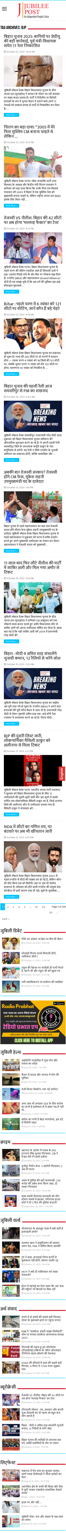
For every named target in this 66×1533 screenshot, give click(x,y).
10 (36, 907)
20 (43, 907)
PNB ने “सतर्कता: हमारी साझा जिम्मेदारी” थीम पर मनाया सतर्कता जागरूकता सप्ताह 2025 (42, 1334)
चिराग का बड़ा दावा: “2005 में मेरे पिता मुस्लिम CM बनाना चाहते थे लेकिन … (29, 132)
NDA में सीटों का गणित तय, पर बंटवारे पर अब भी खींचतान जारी (28, 829)
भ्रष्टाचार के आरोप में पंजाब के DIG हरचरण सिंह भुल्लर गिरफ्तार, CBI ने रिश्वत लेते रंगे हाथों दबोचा (39, 1153)
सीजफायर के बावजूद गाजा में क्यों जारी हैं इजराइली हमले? (42, 1230)
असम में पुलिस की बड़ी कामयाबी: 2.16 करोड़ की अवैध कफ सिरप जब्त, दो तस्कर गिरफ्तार (41, 1183)
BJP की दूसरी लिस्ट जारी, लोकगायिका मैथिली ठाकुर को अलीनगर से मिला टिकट (27, 741)
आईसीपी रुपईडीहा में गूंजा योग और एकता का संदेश (39, 1062)
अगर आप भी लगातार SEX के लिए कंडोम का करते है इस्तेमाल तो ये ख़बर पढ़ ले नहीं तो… (42, 1106)
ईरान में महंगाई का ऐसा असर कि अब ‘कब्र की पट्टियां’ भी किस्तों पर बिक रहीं (42, 1288)
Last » (6, 919)
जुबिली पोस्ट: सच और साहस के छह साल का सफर (42, 1518)
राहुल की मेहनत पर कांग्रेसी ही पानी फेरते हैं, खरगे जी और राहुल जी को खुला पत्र (42, 969)
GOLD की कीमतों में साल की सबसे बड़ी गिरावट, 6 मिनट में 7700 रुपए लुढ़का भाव (41, 1366)
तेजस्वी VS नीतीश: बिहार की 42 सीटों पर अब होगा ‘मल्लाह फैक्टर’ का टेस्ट (32, 220)
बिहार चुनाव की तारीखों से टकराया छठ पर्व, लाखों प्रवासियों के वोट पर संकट (41, 1442)
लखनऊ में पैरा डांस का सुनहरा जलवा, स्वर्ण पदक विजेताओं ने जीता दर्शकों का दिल (41, 1474)
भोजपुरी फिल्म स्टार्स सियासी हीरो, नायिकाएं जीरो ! (38, 955)
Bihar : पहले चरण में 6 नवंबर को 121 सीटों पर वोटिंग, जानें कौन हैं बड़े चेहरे (32, 306)
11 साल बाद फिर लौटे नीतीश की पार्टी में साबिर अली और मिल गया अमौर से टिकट (32, 568)
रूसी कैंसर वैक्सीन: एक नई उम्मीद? (39, 1089)
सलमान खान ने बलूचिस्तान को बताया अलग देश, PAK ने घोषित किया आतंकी (41, 1245)
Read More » (11, 115)
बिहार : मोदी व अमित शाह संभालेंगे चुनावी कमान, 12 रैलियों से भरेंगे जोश (32, 656)
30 (50, 912)
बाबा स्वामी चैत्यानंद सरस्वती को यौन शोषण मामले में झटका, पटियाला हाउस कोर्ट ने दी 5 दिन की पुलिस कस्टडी (40, 1199)
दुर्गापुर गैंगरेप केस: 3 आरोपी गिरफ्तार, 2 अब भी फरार (41, 1168)
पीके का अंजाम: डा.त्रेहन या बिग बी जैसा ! (42, 939)
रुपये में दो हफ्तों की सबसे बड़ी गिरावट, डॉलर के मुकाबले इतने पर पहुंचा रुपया (41, 1319)
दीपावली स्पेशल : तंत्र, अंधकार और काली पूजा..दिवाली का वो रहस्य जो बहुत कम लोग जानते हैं (42, 1412)
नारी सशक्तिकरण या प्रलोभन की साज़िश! (42, 982)
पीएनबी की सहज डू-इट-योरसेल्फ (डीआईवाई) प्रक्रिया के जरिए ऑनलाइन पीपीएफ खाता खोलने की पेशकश (41, 1350)
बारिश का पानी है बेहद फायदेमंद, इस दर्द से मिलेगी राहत (42, 1121)
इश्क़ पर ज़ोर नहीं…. (31, 1502)
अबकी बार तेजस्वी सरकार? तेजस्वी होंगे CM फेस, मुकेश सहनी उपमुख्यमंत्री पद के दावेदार (30, 477)
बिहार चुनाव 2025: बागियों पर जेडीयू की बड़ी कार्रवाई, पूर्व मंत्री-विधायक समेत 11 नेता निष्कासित (32, 41)
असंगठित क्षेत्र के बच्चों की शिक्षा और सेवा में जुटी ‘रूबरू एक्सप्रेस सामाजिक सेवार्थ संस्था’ (42, 1489)
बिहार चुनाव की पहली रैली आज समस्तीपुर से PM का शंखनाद (28, 388)
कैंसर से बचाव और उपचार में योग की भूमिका (40, 1076)
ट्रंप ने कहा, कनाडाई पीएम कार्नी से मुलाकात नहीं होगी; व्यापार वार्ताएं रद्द (39, 1259)
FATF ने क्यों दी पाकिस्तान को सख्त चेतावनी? (39, 1273)
